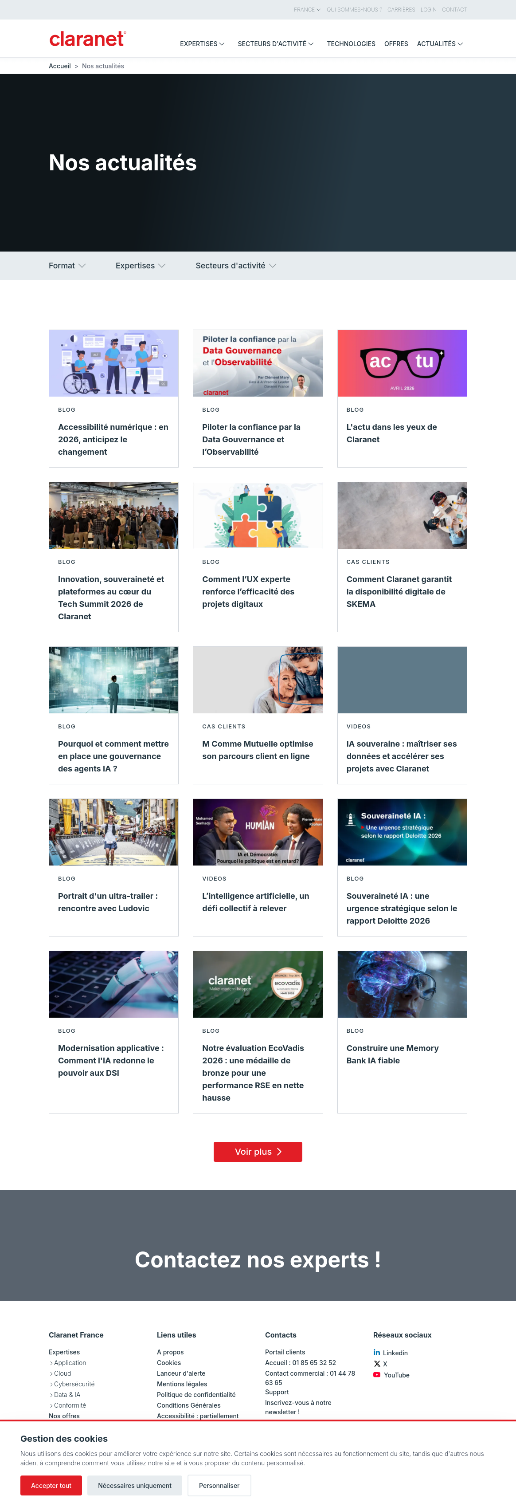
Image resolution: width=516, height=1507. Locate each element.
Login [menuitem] (429, 9)
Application (70, 1362)
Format (68, 265)
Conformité (70, 1405)
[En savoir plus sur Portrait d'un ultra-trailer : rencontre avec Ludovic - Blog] (114, 867)
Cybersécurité (74, 1384)
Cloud (62, 1373)
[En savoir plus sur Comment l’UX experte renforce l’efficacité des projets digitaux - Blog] (258, 557)
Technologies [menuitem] (351, 43)
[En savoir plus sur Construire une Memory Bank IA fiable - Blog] (402, 1032)
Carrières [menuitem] (401, 9)
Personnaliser (219, 1485)
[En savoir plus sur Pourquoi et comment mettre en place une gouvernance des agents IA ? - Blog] (114, 715)
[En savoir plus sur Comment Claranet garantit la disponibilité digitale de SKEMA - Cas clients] (402, 557)
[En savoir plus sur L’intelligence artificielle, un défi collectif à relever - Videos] (258, 867)
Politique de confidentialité (196, 1394)
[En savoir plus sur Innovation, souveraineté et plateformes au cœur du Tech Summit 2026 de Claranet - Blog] (114, 557)
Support (277, 1392)
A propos (170, 1352)
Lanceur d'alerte (181, 1373)
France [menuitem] (307, 9)
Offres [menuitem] (396, 43)
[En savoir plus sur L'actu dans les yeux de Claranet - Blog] (402, 399)
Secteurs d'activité (236, 265)
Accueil (60, 66)
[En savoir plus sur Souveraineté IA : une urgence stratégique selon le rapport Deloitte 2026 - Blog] (402, 867)
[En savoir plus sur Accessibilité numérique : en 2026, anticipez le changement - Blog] (114, 399)
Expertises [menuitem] (204, 43)
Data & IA (67, 1394)
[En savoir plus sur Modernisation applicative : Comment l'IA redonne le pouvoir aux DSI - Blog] (114, 1032)
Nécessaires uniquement (135, 1485)
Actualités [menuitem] (442, 43)
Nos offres (64, 1416)
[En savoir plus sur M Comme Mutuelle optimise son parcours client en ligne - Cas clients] (258, 715)
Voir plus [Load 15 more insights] (260, 1151)
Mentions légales (182, 1384)
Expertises (141, 265)
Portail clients (285, 1352)
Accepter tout (51, 1485)
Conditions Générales (189, 1405)
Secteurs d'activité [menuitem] (278, 43)
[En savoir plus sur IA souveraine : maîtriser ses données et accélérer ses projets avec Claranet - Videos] (402, 715)
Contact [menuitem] (454, 9)
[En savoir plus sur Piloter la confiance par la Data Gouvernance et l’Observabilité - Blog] (258, 399)
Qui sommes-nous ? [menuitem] (354, 9)
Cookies (169, 1362)
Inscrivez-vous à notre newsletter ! (298, 1407)
